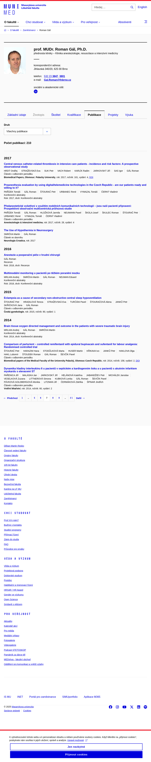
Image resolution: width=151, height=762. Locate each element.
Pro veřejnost (17, 614)
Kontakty (8, 503)
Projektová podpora (13, 570)
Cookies (27, 710)
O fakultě (13, 438)
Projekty (113, 114)
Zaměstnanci (10, 498)
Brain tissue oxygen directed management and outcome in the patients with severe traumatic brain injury (67, 326)
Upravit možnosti (77, 743)
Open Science (11, 599)
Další (80, 398)
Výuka (129, 114)
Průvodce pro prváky (14, 549)
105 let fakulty (10, 465)
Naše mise (9, 479)
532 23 (51, 76)
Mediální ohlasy (11, 635)
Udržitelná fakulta (12, 493)
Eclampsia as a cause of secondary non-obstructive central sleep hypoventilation (53, 298)
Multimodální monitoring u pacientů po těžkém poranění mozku (42, 273)
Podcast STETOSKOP (15, 650)
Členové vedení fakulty (15, 450)
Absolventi (124, 22)
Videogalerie (10, 645)
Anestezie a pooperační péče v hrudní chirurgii (32, 255)
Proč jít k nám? (11, 520)
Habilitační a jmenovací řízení (18, 585)
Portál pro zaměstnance (42, 696)
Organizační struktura (14, 460)
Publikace (94, 114)
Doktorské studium (13, 575)
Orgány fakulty (11, 455)
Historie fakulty (11, 470)
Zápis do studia (11, 539)
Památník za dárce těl (14, 654)
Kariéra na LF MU (12, 489)
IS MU (7, 696)
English (142, 7)
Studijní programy (12, 530)
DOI (91, 177)
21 (71, 398)
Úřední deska (10, 474)
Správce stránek (12, 710)
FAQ (6, 544)
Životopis (38, 114)
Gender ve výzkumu (14, 594)
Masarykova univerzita (23, 706)
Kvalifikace (74, 114)
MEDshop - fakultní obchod (17, 659)
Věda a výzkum (17, 558)
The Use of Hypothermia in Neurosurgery (28, 230)
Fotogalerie (9, 640)
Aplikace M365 (92, 696)
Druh (7, 125)
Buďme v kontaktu (13, 525)
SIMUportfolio (70, 696)
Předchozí (11, 398)
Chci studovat (17, 513)
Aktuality (8, 621)
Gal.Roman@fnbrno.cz (57, 80)
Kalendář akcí (10, 626)
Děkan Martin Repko (14, 446)
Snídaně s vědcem (13, 604)
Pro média (9, 630)
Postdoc (8, 580)
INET (20, 696)
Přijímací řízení (11, 534)
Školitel (55, 114)
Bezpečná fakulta (12, 484)
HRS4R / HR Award (13, 590)
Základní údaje (16, 114)
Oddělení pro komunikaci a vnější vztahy (24, 664)
